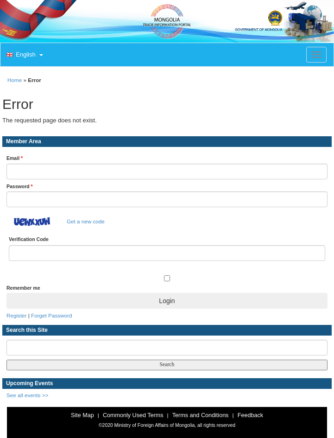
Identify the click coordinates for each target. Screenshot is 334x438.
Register (16, 315)
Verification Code (29, 239)
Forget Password (51, 315)
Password (19, 186)
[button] (23, 55)
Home (14, 80)
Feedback (250, 415)
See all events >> (27, 395)
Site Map (82, 415)
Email (14, 158)
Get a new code (86, 221)
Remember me (23, 288)
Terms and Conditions (200, 415)
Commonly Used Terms (133, 415)
